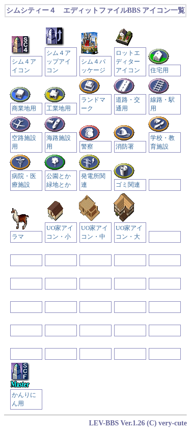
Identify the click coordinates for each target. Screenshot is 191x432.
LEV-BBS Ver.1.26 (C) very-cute (138, 423)
